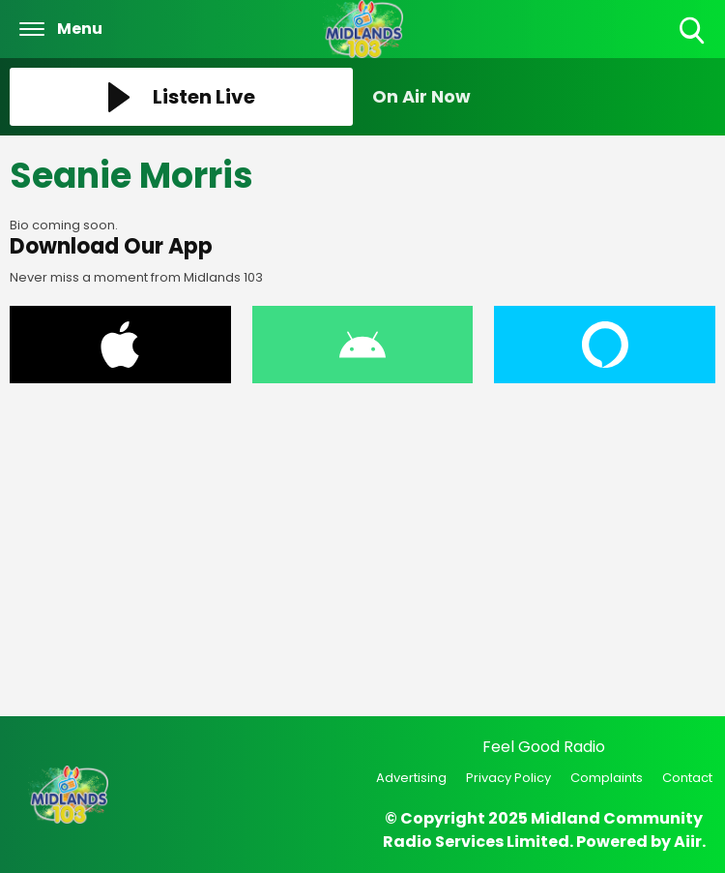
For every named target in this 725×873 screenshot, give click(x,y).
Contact (687, 777)
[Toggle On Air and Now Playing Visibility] (543, 97)
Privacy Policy (508, 777)
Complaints (606, 777)
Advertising (411, 777)
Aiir (688, 841)
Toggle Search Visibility (694, 31)
